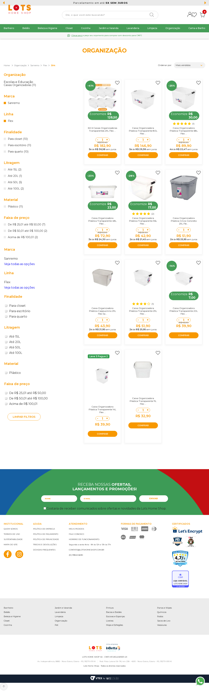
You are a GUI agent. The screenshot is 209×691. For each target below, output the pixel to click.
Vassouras (162, 625)
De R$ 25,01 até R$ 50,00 (25, 393)
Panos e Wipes (164, 608)
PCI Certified (177, 541)
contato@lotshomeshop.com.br (86, 550)
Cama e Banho (196, 28)
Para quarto (16, 316)
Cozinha (85, 28)
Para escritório (17, 311)
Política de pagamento (45, 534)
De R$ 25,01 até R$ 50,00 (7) (26, 224)
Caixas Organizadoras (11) (20, 85)
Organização (172, 28)
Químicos (161, 612)
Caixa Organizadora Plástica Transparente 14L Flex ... (102, 409)
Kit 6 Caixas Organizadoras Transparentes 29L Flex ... (102, 129)
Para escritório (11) (19, 145)
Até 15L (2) (14, 169)
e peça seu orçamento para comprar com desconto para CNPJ (106, 35)
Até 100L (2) (16, 188)
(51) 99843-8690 (76, 555)
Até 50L (13, 347)
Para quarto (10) (18, 151)
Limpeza (152, 28)
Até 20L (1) (15, 176)
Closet (69, 28)
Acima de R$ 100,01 (21, 404)
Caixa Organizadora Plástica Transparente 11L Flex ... (143, 401)
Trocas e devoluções (45, 544)
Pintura (110, 608)
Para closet (15, 305)
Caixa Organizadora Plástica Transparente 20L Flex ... (184, 311)
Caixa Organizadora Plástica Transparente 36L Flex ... (143, 221)
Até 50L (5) (15, 182)
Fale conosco (76, 534)
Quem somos (11, 529)
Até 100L (13, 353)
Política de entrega (44, 529)
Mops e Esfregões (114, 625)
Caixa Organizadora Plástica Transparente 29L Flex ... (143, 311)
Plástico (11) (15, 206)
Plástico (13, 373)
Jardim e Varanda (108, 28)
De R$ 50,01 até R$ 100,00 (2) (27, 231)
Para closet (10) (18, 139)
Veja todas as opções (19, 264)
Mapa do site (11, 544)
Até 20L (13, 342)
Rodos (160, 616)
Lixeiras (109, 620)
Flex (45, 65)
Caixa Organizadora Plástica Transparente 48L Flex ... (102, 221)
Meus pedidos (76, 529)
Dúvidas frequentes (44, 550)
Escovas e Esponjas (115, 616)
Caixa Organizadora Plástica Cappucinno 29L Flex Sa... (102, 311)
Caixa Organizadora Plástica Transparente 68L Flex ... (184, 131)
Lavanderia (133, 28)
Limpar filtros (24, 416)
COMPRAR (102, 155)
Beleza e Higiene (47, 28)
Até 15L (12, 336)
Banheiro (9, 28)
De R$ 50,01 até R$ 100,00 (26, 398)
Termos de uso (12, 534)
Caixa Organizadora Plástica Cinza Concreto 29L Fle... (184, 221)
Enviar (153, 498)
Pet (56, 625)
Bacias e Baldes (114, 612)
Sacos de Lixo (163, 620)
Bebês (26, 28)
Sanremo (34, 65)
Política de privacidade (46, 539)
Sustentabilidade (13, 539)
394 (53, 65)
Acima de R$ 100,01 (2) (23, 237)
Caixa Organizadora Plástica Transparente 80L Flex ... (143, 131)
